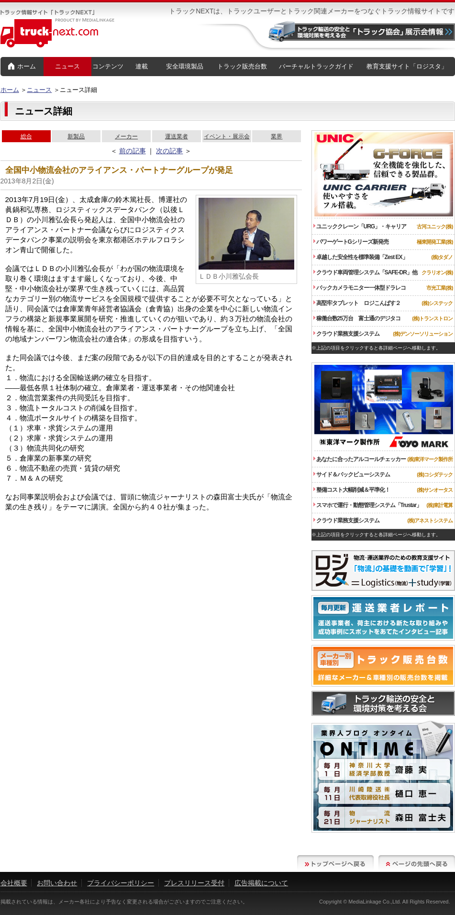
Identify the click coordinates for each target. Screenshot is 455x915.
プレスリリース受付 (194, 883)
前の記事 (132, 151)
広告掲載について (261, 883)
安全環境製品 (184, 66)
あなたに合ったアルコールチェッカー (359, 459)
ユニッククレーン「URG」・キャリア (360, 226)
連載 (141, 66)
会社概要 (13, 883)
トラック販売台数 (242, 66)
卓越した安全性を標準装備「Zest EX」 (360, 257)
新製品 (76, 136)
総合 (26, 136)
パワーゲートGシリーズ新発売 (350, 241)
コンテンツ (107, 66)
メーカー (126, 136)
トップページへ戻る (335, 863)
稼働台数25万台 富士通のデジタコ (356, 318)
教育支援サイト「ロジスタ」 (406, 66)
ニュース (67, 66)
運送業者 (176, 136)
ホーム (22, 66)
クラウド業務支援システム (346, 333)
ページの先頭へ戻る (416, 863)
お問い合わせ (57, 883)
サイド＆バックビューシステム (351, 474)
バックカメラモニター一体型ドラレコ (359, 287)
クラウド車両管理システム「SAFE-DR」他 (365, 272)
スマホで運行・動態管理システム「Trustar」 (367, 505)
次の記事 (169, 151)
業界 (276, 136)
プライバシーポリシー (120, 883)
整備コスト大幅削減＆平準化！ (351, 489)
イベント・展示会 (227, 136)
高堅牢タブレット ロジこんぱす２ (356, 303)
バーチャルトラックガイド (316, 66)
